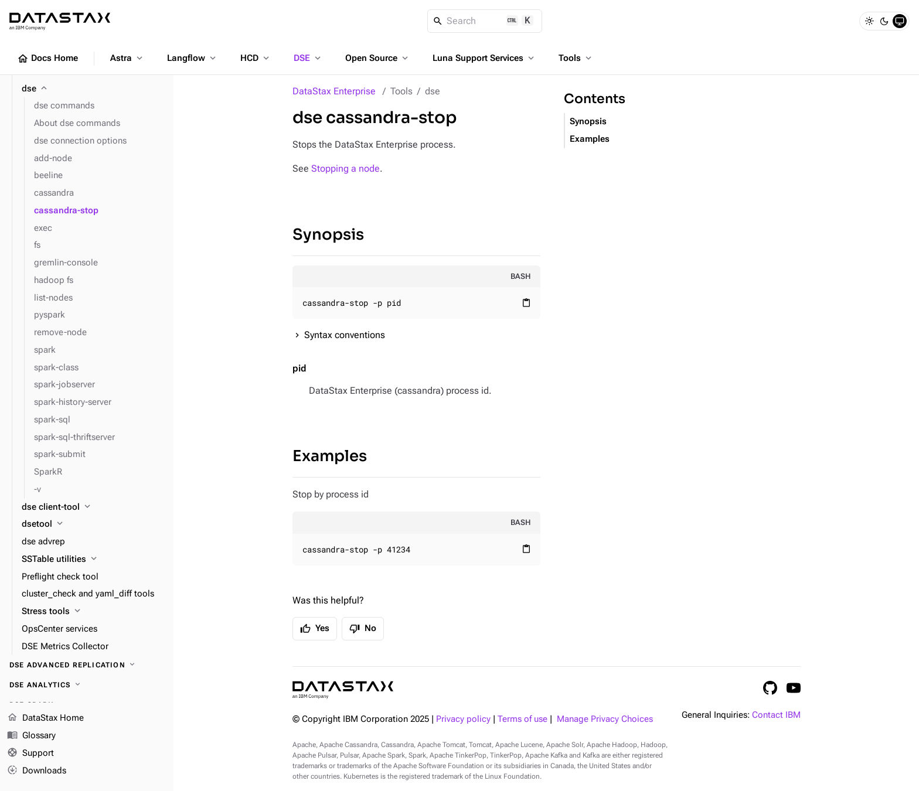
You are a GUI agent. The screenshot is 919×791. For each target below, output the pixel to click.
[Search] (485, 21)
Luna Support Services (484, 58)
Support (30, 753)
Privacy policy (463, 719)
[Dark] (884, 21)
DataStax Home (45, 718)
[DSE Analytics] (87, 685)
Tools (576, 58)
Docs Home (47, 58)
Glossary (31, 735)
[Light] (869, 21)
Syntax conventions (344, 334)
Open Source (377, 58)
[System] (900, 21)
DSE (308, 58)
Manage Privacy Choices (605, 719)
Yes (314, 628)
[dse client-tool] (93, 507)
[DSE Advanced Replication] (87, 665)
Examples (329, 456)
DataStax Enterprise (334, 91)
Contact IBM (776, 715)
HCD (255, 58)
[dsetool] (93, 524)
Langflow (192, 58)
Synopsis (328, 234)
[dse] (93, 89)
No (362, 628)
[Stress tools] (93, 611)
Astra (127, 58)
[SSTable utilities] (93, 559)
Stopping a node (345, 168)
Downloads (36, 770)
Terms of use (522, 719)
